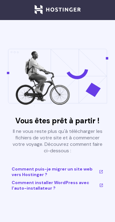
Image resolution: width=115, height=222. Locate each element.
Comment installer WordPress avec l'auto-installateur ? (58, 185)
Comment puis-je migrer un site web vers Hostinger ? (58, 171)
